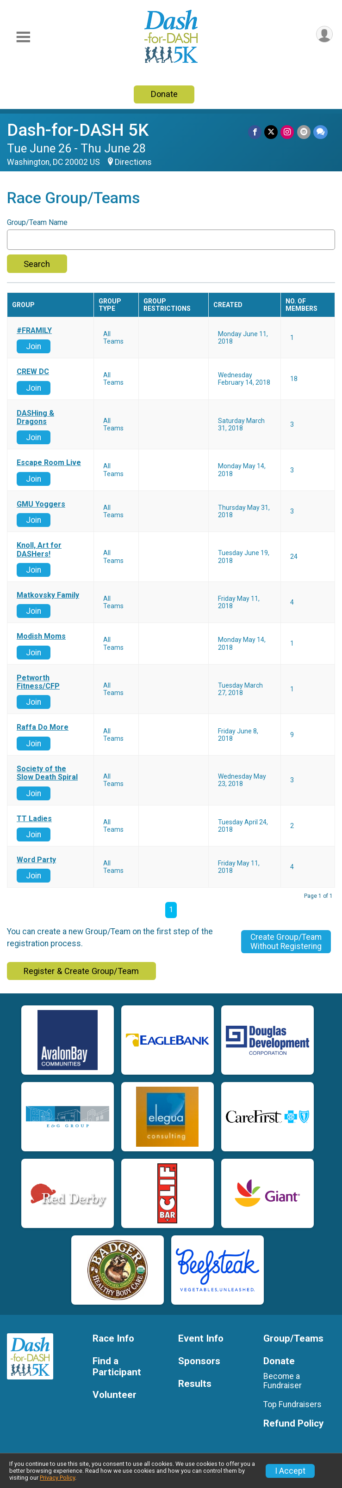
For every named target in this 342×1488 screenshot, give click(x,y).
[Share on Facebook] (255, 132)
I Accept (290, 1471)
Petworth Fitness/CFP (38, 682)
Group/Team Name (37, 222)
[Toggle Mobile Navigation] (23, 37)
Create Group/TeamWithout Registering (286, 941)
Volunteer (115, 1395)
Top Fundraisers (292, 1404)
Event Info (201, 1338)
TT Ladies (34, 819)
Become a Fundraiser (282, 1381)
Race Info (113, 1338)
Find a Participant (117, 1367)
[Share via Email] (304, 132)
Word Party (36, 860)
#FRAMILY (34, 331)
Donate (164, 94)
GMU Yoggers (41, 504)
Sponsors (199, 1361)
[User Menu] (324, 34)
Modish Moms (41, 636)
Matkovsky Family (48, 595)
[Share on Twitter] (271, 132)
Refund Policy (293, 1423)
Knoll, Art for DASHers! (39, 549)
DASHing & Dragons (35, 417)
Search (37, 264)
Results (194, 1384)
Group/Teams (293, 1338)
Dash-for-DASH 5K (78, 130)
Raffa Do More (42, 727)
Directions (133, 162)
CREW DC (33, 372)
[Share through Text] (320, 132)
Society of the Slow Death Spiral (47, 773)
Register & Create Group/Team (81, 971)
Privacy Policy (57, 1477)
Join (33, 346)
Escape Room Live (49, 463)
